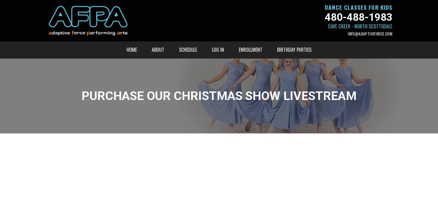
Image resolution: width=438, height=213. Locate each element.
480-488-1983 (358, 17)
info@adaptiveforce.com (370, 34)
